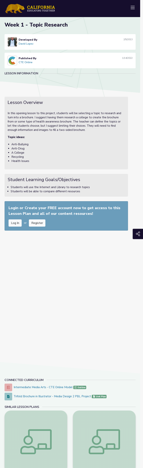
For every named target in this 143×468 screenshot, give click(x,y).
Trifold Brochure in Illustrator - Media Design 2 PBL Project (53, 396)
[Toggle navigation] (133, 7)
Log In (15, 223)
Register (37, 223)
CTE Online (25, 62)
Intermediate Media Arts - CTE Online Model (43, 387)
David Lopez (26, 44)
